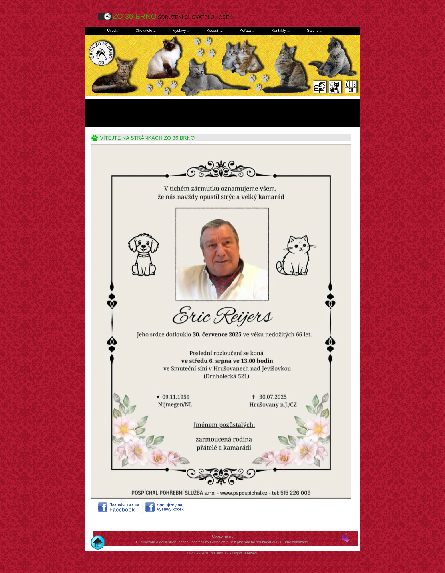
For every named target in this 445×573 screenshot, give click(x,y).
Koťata (247, 30)
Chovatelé (145, 30)
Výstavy (181, 30)
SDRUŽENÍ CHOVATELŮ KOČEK (172, 16)
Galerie (314, 30)
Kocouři (215, 30)
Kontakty (281, 30)
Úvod (112, 30)
